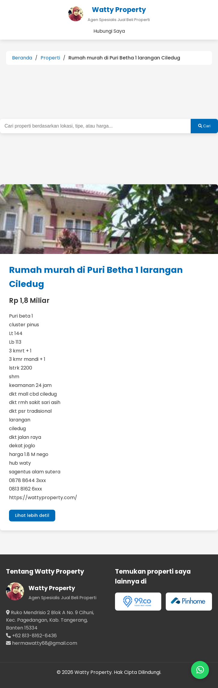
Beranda (22, 57)
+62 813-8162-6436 (34, 635)
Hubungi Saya (109, 31)
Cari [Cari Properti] (204, 126)
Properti (50, 57)
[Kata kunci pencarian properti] (95, 126)
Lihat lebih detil (32, 515)
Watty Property (52, 588)
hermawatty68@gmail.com (44, 643)
